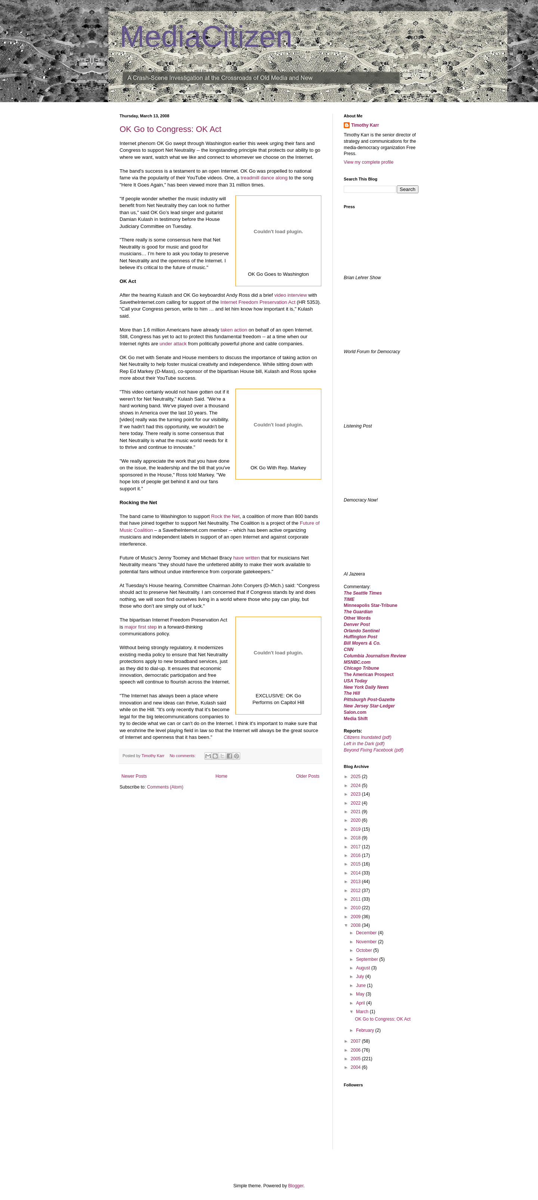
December (367, 932)
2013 (356, 881)
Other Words (357, 618)
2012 (356, 890)
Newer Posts (134, 776)
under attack (173, 343)
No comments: (183, 755)
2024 (356, 785)
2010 (356, 907)
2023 (356, 794)
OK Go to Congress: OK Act (171, 129)
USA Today (355, 681)
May (361, 994)
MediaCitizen (206, 36)
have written (246, 558)
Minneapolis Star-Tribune (370, 605)
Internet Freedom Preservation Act (258, 302)
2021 (356, 811)
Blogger (295, 1185)
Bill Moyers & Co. (362, 643)
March (363, 1011)
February (365, 1030)
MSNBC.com (357, 662)
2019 (356, 829)
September (367, 959)
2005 (356, 1058)
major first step (140, 627)
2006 (356, 1050)
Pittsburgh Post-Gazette (369, 699)
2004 (356, 1067)
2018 (356, 837)
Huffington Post (360, 636)
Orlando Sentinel (362, 630)
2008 (356, 925)
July (360, 976)
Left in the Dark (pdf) (364, 743)
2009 (356, 916)
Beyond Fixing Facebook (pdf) (374, 750)
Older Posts (307, 776)
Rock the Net (225, 516)
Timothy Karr (365, 125)
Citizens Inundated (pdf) (367, 737)
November (367, 941)
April (361, 1003)
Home (222, 776)
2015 (356, 864)
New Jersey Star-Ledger (369, 706)
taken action (233, 330)
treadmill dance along (264, 178)
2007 (356, 1041)
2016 (356, 855)
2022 (356, 803)
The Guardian (358, 611)
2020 (356, 820)
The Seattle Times (363, 593)
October (364, 950)
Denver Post (357, 624)
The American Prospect (369, 674)
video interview (290, 295)
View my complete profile (368, 162)
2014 (356, 873)
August (363, 968)
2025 (356, 776)
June (361, 985)
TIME (349, 599)
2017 (356, 846)
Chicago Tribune (361, 668)
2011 (356, 899)
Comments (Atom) (165, 787)
